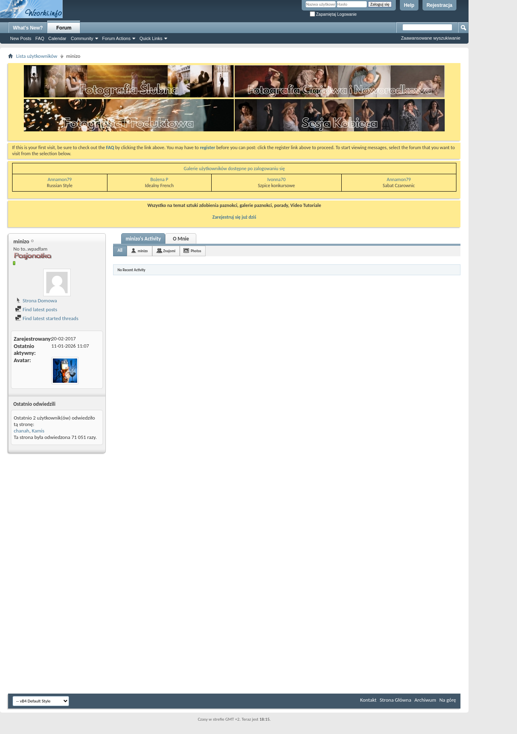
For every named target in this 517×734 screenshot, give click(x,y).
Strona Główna (395, 700)
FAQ (40, 38)
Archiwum (425, 700)
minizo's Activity (143, 239)
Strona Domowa (36, 300)
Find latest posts (36, 309)
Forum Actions (116, 38)
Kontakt (368, 700)
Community (82, 38)
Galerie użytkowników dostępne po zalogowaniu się (234, 168)
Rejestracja (439, 5)
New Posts (21, 38)
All (120, 250)
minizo (143, 251)
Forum (64, 28)
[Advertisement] (493, 121)
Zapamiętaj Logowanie (333, 14)
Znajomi (169, 251)
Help (409, 5)
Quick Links (150, 38)
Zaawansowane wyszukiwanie (430, 38)
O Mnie (181, 239)
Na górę (447, 700)
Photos (196, 251)
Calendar (57, 38)
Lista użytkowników (36, 56)
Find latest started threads (46, 318)
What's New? (28, 28)
